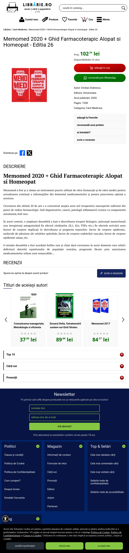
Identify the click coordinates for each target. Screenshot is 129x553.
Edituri (50, 489)
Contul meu (28, 19)
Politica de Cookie (14, 463)
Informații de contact (59, 454)
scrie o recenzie (86, 139)
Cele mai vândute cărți (102, 454)
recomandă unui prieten (90, 125)
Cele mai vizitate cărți (102, 472)
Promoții (52, 480)
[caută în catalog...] (89, 8)
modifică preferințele (25, 546)
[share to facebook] (22, 153)
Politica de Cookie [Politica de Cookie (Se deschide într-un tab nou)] (100, 532)
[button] (103, 19)
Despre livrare (12, 489)
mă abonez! (65, 426)
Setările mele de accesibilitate (107, 492)
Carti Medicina (94, 108)
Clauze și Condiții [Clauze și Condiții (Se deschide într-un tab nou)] (32, 535)
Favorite (69, 19)
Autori (50, 497)
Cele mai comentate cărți (104, 463)
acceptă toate (104, 546)
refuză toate (64, 546)
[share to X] (29, 153)
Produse (50, 19)
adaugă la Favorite (87, 117)
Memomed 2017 (101, 323)
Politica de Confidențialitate (19, 472)
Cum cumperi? (12, 480)
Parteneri (52, 506)
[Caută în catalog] (123, 8)
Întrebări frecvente (14, 497)
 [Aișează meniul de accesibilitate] (5, 518)
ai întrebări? (83, 132)
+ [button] (122, 355)
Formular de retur (57, 463)
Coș (87, 19)
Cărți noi (52, 472)
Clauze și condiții (13, 454)
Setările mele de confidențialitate (99, 482)
